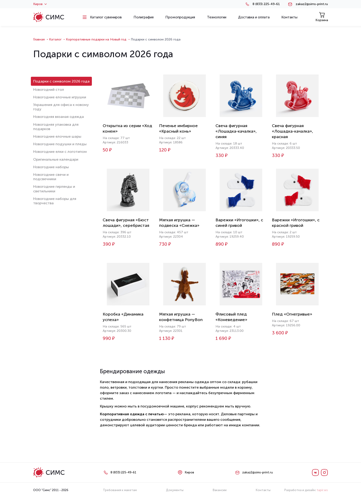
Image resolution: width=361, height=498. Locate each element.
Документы (174, 490)
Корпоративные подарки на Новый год (96, 39)
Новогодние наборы (51, 167)
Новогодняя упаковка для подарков (56, 126)
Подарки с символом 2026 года (61, 81)
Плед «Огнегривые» (292, 314)
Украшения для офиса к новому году (61, 106)
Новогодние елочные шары (57, 136)
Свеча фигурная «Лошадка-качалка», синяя (236, 131)
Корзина (322, 17)
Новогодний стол (48, 89)
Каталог (55, 39)
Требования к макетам (120, 490)
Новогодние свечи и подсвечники (51, 176)
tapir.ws (322, 490)
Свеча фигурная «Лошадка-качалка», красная (292, 131)
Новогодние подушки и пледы (60, 144)
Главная (39, 39)
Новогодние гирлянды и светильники (54, 188)
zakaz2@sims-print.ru (312, 4)
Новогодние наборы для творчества (54, 200)
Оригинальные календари (55, 159)
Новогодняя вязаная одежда (58, 116)
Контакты (263, 490)
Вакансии (220, 490)
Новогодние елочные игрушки (59, 97)
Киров (40, 4)
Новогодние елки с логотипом (60, 151)
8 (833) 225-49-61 (266, 4)
